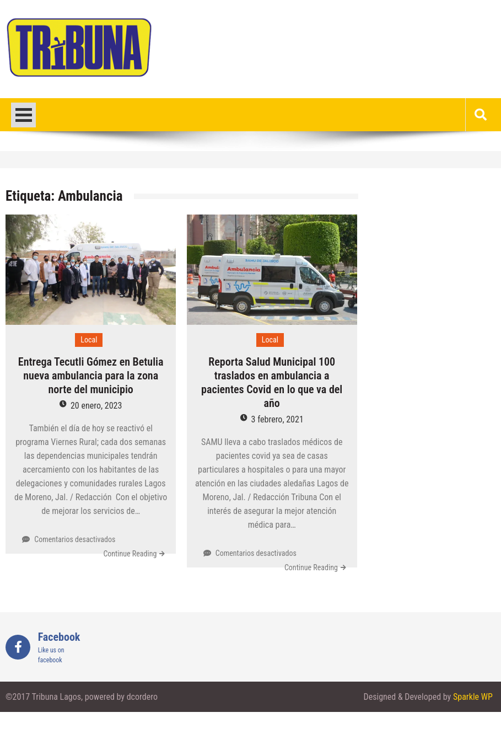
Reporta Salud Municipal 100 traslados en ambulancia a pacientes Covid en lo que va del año (271, 382)
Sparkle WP (473, 697)
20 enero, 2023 (96, 405)
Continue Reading (130, 553)
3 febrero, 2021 (277, 419)
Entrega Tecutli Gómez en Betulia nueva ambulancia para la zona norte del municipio (91, 375)
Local (88, 339)
